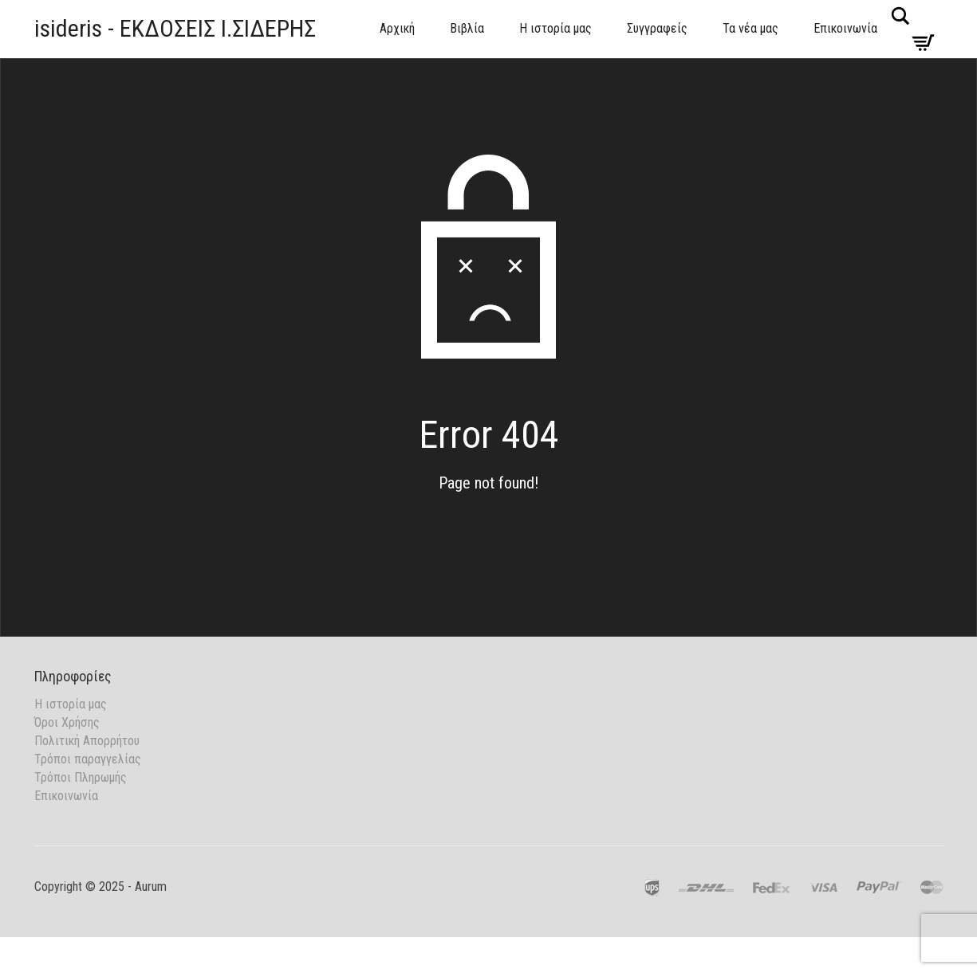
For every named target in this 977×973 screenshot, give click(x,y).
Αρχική (397, 28)
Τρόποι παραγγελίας (87, 759)
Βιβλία (467, 28)
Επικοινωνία (845, 28)
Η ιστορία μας (555, 28)
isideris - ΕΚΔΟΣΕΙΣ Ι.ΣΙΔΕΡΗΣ (175, 28)
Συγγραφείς (657, 28)
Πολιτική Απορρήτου (87, 740)
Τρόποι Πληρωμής (80, 777)
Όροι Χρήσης (67, 722)
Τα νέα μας (750, 28)
